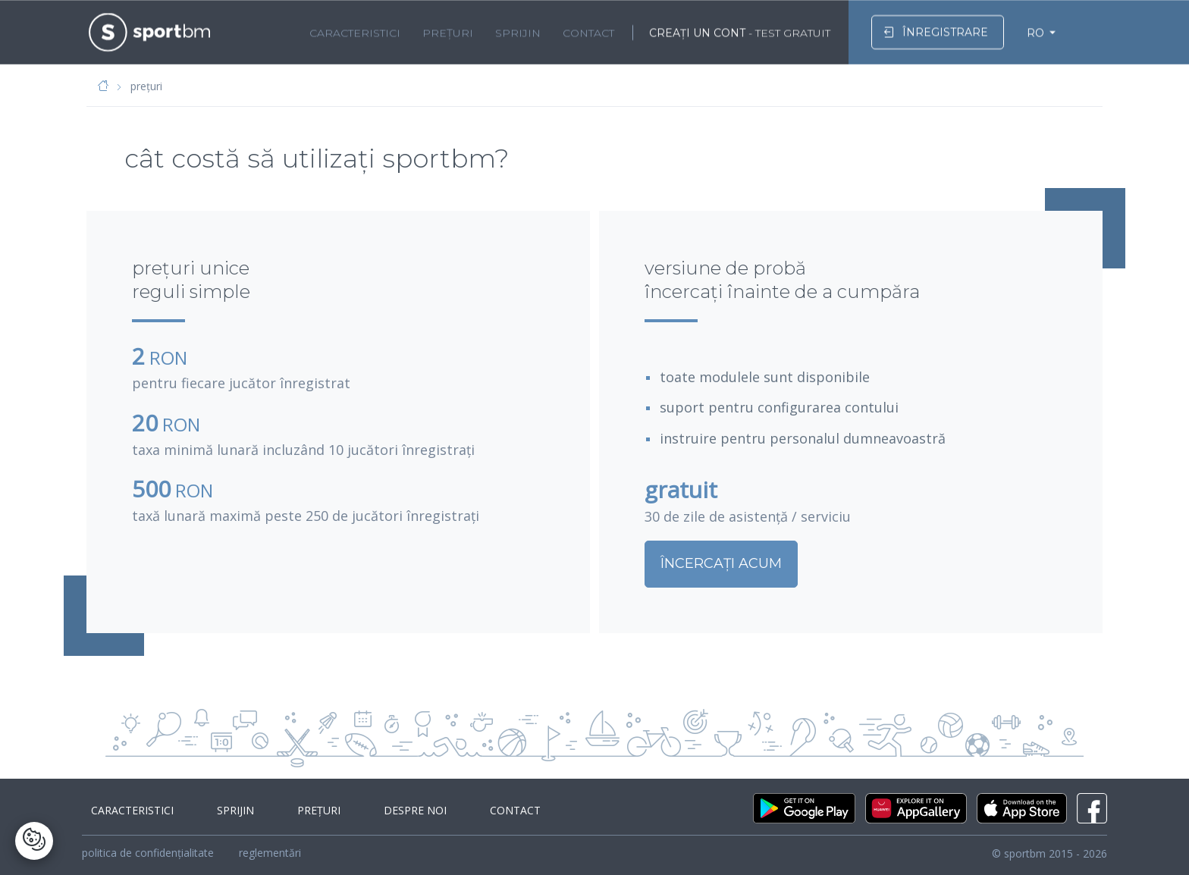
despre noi (378, 810)
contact (588, 31)
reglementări (270, 852)
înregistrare (935, 29)
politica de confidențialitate (148, 852)
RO (1035, 31)
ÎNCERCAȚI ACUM (751, 563)
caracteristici (354, 31)
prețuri (447, 31)
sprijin (518, 31)
